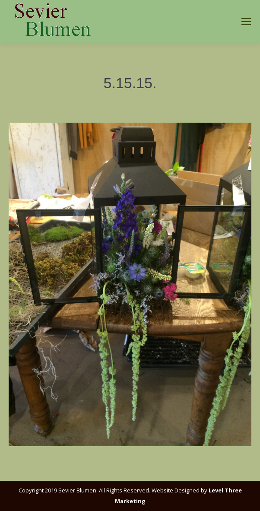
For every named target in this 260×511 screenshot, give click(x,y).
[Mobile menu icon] (246, 21)
